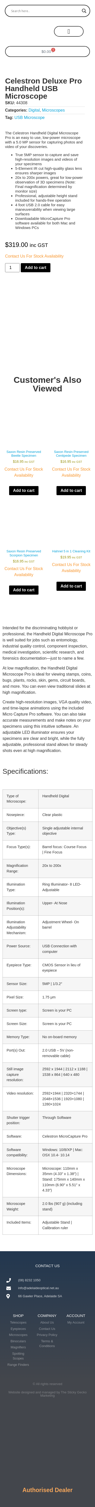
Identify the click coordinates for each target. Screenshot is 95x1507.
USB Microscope (29, 117)
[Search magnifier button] (84, 10)
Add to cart (35, 267)
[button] (68, 31)
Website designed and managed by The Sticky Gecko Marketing (47, 1393)
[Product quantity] (12, 267)
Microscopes (53, 110)
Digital (34, 110)
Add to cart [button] (23, 490)
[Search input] (45, 10)
